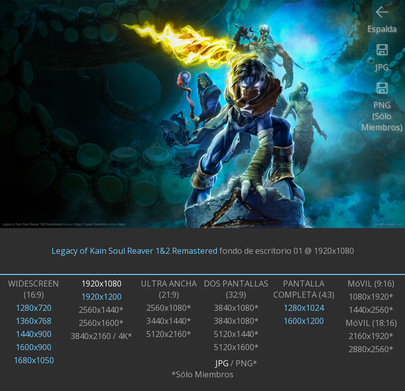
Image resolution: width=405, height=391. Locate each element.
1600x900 (33, 347)
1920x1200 (101, 296)
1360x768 (33, 320)
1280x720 (33, 307)
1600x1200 (303, 320)
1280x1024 (303, 307)
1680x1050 (34, 360)
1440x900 (33, 334)
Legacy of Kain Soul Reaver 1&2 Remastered (134, 250)
